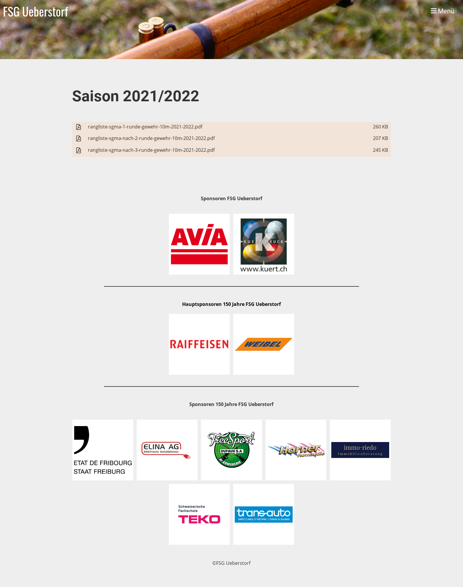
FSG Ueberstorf (35, 11)
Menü (442, 11)
